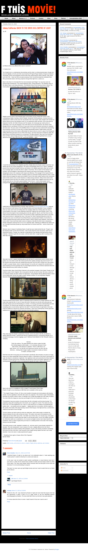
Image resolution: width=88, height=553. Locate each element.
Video (48, 18)
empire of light (29, 443)
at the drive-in (17, 443)
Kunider (62, 27)
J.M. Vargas (63, 33)
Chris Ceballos (11, 453)
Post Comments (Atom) (32, 538)
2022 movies (10, 443)
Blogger (57, 549)
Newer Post (6, 533)
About (13, 18)
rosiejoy (9, 490)
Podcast (32, 18)
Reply (8, 472)
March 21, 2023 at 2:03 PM (19, 490)
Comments (64, 470)
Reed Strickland (64, 40)
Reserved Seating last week (41, 206)
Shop (55, 18)
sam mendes (46, 443)
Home (6, 18)
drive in (23, 443)
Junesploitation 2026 (75, 18)
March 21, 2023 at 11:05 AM (20, 478)
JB (12, 478)
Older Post (51, 533)
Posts (63, 468)
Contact (41, 18)
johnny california (38, 443)
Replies (11, 475)
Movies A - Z (22, 18)
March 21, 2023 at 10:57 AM (23, 453)
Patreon (63, 18)
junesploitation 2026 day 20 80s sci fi (72, 33)
